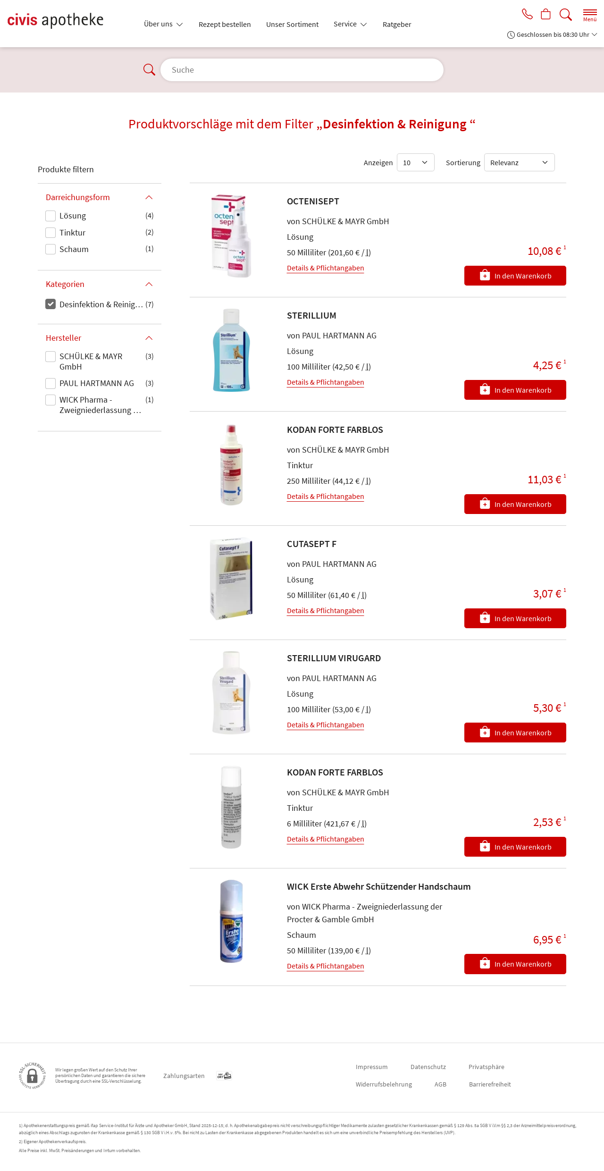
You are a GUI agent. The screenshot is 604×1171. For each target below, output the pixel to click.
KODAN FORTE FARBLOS (335, 429)
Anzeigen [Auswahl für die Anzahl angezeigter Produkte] (378, 162)
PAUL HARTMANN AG (96, 383)
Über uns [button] (159, 23)
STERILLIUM (311, 315)
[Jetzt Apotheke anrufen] (525, 15)
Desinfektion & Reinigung (102, 304)
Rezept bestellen (225, 24)
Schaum (74, 249)
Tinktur (72, 232)
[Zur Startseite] (70, 23)
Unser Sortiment (292, 24)
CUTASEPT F (311, 543)
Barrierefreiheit (490, 1084)
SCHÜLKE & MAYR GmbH (90, 361)
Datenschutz (428, 1066)
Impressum (372, 1066)
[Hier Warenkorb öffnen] (545, 15)
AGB (440, 1084)
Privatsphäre (486, 1066)
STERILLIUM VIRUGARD (334, 658)
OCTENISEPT (313, 201)
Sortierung (463, 162)
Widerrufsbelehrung (384, 1084)
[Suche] (566, 15)
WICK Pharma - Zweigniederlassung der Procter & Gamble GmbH (102, 405)
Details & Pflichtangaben (325, 267)
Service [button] (346, 23)
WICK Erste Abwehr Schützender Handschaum (379, 886)
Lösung (72, 215)
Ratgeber (397, 24)
